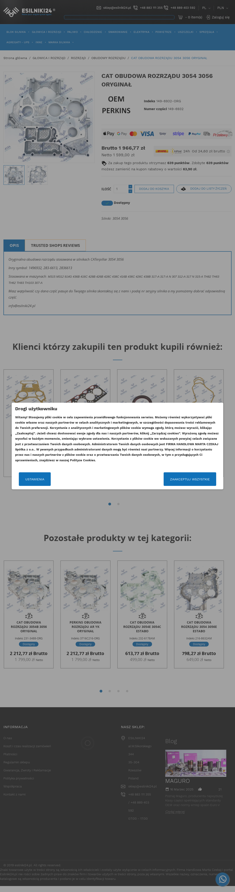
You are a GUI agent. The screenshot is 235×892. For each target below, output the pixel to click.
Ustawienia (28, 479)
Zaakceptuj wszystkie (196, 479)
